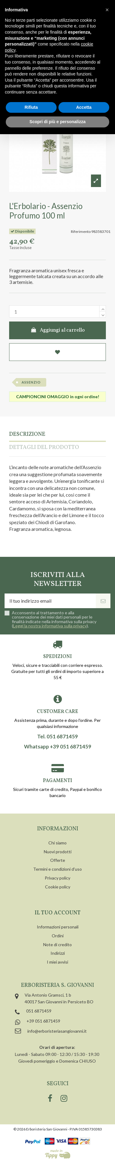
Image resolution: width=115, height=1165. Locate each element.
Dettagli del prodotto (44, 447)
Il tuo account (58, 913)
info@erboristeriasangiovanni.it (57, 1031)
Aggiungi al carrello (57, 330)
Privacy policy (57, 877)
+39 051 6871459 (43, 1021)
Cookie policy (57, 886)
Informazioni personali (57, 926)
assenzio (31, 382)
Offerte (57, 860)
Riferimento (81, 231)
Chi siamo (57, 842)
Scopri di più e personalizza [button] (57, 121)
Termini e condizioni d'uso (57, 869)
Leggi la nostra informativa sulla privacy (50, 625)
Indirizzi (58, 953)
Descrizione (27, 434)
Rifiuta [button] (31, 107)
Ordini (58, 935)
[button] (107, 10)
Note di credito (57, 944)
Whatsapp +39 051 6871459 (57, 747)
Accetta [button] (84, 107)
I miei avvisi (57, 962)
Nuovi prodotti (57, 851)
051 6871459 (38, 1010)
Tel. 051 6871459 (57, 736)
